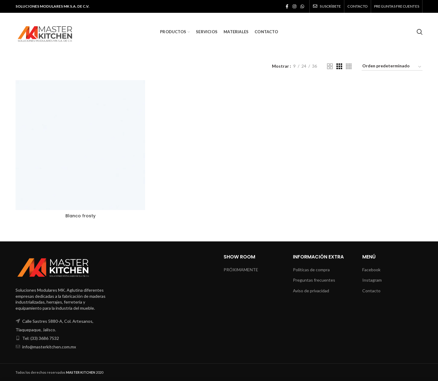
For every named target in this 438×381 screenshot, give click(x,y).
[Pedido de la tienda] (392, 67)
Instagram (372, 280)
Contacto (371, 290)
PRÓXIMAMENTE (241, 269)
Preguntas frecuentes (314, 280)
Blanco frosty (80, 216)
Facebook (371, 269)
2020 (84, 372)
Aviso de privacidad (311, 290)
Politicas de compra (311, 269)
